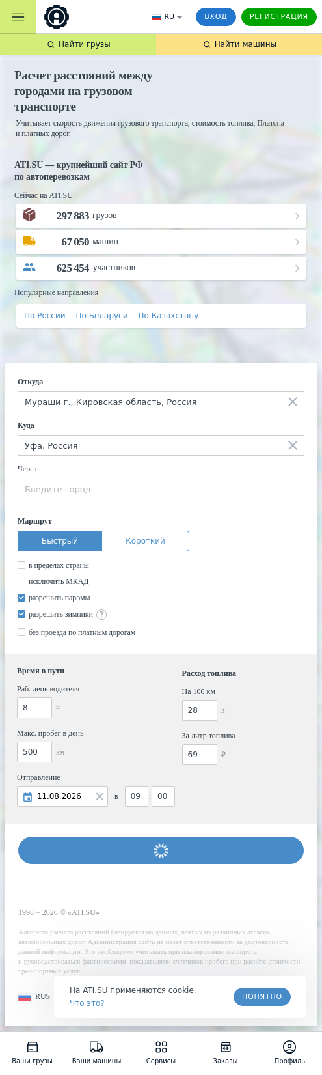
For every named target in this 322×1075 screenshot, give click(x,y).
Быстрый (60, 541)
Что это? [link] (87, 1003)
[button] (34, 996)
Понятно (262, 996)
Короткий (145, 541)
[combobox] (161, 401)
